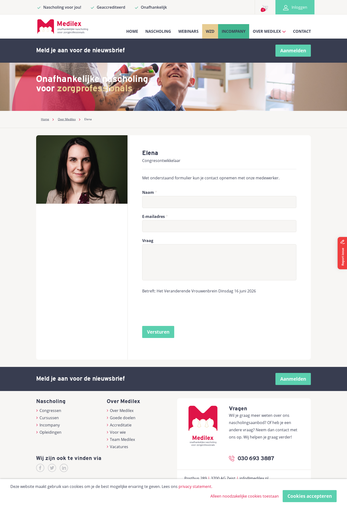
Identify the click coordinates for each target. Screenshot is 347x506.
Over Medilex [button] (269, 31)
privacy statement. (195, 486)
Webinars (188, 31)
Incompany (234, 31)
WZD (210, 31)
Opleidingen (48, 432)
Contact (302, 31)
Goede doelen (121, 417)
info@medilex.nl (254, 478)
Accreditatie (119, 425)
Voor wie (116, 432)
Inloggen (295, 7)
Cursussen (47, 417)
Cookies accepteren (309, 496)
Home (132, 31)
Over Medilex (120, 410)
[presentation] (178, 311)
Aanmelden (293, 50)
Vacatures (117, 446)
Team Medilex (121, 439)
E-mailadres (153, 216)
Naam (148, 192)
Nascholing (158, 31)
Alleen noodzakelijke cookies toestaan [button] (244, 496)
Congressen (48, 410)
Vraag (147, 240)
